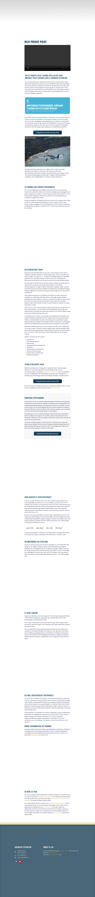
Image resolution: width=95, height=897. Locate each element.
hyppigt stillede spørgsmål (45, 796)
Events (76, 10)
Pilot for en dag (59, 10)
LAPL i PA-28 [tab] (39, 528)
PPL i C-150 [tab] (49, 528)
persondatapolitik (54, 854)
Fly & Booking (84, 10)
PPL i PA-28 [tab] (59, 528)
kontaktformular (64, 851)
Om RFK (92, 10)
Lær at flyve (69, 10)
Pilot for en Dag (55, 388)
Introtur (49, 10)
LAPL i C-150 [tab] (29, 528)
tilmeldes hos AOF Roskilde (50, 372)
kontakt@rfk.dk (52, 853)
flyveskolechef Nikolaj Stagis (57, 803)
